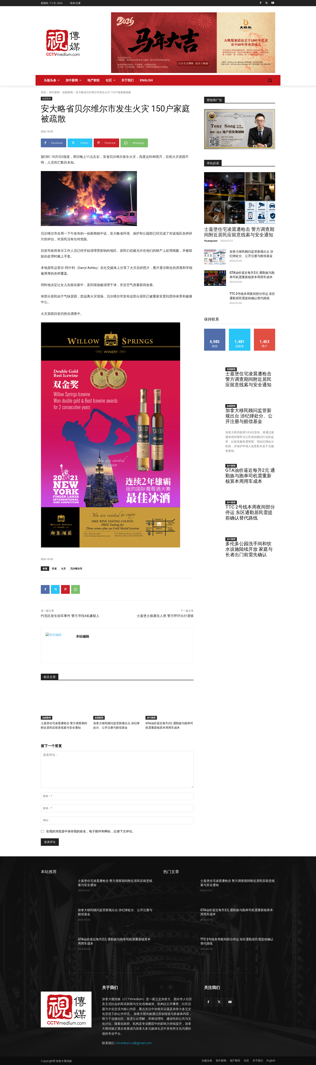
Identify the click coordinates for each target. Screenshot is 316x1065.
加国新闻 (67, 92)
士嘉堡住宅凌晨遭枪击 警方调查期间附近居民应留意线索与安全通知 (239, 232)
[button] (270, 80)
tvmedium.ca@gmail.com (134, 1043)
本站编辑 (82, 636)
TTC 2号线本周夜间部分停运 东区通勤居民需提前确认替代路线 (250, 512)
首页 (43, 92)
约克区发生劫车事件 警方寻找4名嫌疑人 (70, 616)
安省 (54, 568)
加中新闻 (54, 92)
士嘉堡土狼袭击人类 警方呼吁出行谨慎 (165, 616)
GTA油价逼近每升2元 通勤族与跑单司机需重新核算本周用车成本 (250, 476)
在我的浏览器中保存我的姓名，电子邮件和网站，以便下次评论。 (90, 831)
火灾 (63, 568)
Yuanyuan (210, 240)
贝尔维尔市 (76, 568)
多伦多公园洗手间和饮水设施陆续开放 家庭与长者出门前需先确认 (249, 549)
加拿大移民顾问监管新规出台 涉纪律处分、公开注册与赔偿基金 (249, 416)
